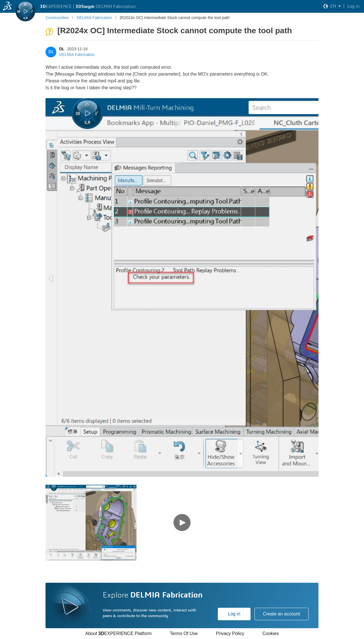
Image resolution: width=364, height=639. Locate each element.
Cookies (270, 633)
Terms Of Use (184, 633)
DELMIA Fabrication (77, 54)
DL (61, 49)
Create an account (281, 613)
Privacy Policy (230, 633)
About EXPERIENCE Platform (118, 633)
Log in (234, 613)
